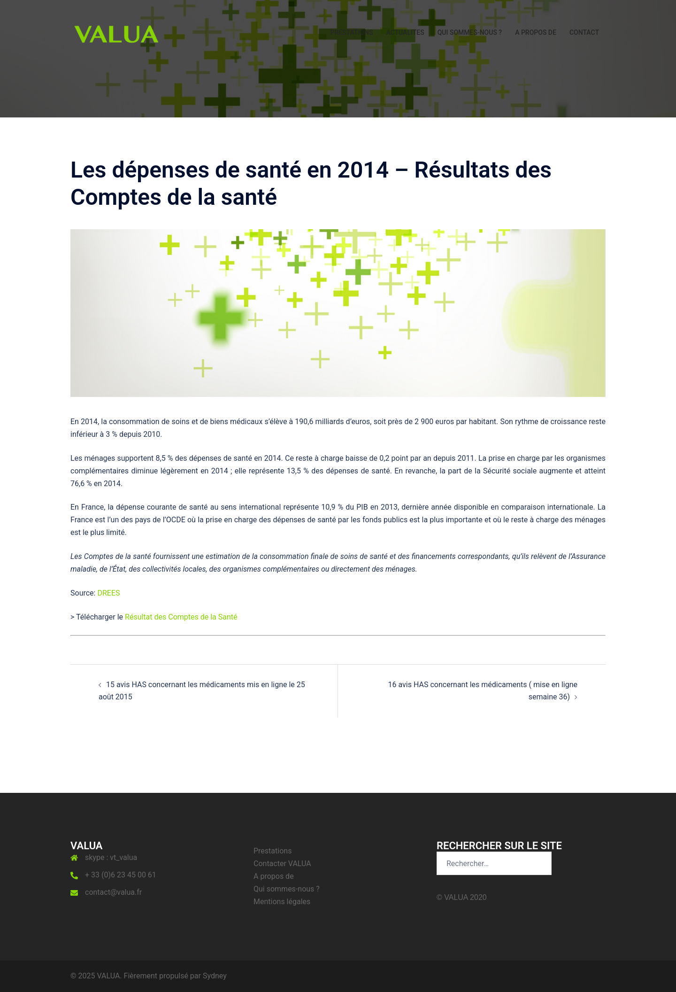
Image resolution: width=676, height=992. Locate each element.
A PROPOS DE (535, 32)
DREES (108, 593)
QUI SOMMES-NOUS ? (470, 32)
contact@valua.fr (113, 892)
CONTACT (584, 32)
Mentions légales (282, 901)
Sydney (215, 975)
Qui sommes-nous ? (287, 888)
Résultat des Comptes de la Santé (181, 616)
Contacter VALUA (282, 863)
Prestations (273, 850)
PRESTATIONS (351, 32)
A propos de (274, 876)
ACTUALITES (405, 32)
